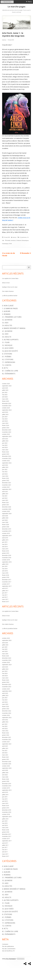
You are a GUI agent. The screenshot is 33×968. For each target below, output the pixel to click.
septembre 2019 (6, 535)
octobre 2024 (6, 408)
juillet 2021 (5, 493)
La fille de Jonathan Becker (9, 295)
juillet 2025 (5, 390)
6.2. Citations (7, 359)
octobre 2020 (6, 511)
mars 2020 (5, 522)
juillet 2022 (5, 467)
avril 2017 (5, 597)
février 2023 (5, 452)
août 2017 (5, 588)
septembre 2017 (6, 586)
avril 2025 (5, 397)
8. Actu (5, 368)
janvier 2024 (5, 427)
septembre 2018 (6, 562)
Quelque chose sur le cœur (9, 287)
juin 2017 (4, 593)
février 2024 (5, 425)
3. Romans (6, 314)
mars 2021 (5, 500)
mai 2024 (4, 419)
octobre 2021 (6, 487)
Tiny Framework (11, 958)
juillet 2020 (5, 518)
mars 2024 (5, 423)
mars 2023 (5, 450)
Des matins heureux (8, 291)
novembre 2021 (6, 485)
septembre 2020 (6, 513)
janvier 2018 (5, 577)
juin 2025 (4, 392)
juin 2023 (4, 443)
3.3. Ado (5, 323)
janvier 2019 (5, 553)
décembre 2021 (6, 482)
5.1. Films (6, 342)
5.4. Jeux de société (10, 351)
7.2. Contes (6, 365)
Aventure (13, 240)
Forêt (10, 243)
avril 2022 (5, 474)
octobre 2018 (6, 560)
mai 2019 (4, 544)
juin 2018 (4, 566)
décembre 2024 (6, 403)
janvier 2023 (5, 454)
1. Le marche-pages (10, 308)
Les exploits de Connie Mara (10, 278)
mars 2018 (5, 573)
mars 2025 (5, 399)
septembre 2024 (6, 410)
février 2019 (5, 551)
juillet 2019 (5, 540)
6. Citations (7, 354)
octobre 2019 (6, 533)
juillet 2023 (5, 441)
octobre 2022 (6, 460)
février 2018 (5, 575)
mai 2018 (4, 568)
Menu (30, 2)
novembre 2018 (6, 557)
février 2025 (5, 401)
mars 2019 (5, 549)
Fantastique (5, 243)
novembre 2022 (6, 458)
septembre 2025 (6, 386)
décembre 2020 (6, 507)
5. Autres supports (10, 340)
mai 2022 (4, 471)
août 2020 (5, 516)
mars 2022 (5, 476)
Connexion (5, 944)
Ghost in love (6, 283)
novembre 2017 (6, 582)
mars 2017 (5, 599)
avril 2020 (5, 520)
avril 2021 (5, 498)
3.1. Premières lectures (11, 317)
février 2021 (5, 502)
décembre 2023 (6, 430)
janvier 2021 (5, 505)
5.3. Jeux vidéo (8, 348)
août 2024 (5, 412)
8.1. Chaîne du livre (10, 371)
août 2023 (5, 438)
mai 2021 (4, 496)
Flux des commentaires (8, 948)
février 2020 (5, 524)
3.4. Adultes (7, 325)
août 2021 (5, 491)
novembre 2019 (6, 531)
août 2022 (5, 465)
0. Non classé (7, 306)
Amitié (8, 240)
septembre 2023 (6, 436)
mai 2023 (4, 445)
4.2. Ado (5, 334)
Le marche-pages (16, 6)
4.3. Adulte (6, 337)
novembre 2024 (6, 405)
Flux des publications (8, 946)
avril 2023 (5, 447)
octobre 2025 (6, 383)
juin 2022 (4, 469)
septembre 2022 (6, 463)
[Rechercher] (28, 267)
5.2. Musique (7, 345)
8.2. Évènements (8, 374)
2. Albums (6, 311)
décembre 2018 (6, 555)
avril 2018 (5, 571)
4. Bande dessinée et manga (13, 328)
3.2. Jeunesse (22, 237)
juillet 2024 (5, 414)
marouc (4, 40)
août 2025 (5, 388)
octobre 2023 (6, 434)
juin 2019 (4, 542)
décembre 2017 (6, 579)
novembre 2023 (6, 432)
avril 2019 (5, 546)
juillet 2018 (5, 564)
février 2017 (5, 601)
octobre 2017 (6, 584)
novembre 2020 (6, 509)
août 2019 (5, 538)
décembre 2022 (6, 456)
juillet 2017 (5, 590)
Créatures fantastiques (22, 240)
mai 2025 (4, 394)
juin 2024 (4, 416)
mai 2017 (4, 595)
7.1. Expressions (8, 362)
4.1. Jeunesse (7, 331)
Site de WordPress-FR (8, 951)
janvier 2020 (5, 527)
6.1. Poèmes (6, 356)
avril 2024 (5, 421)
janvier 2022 (5, 480)
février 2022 (5, 478)
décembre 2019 (6, 529)
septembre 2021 (6, 489)
